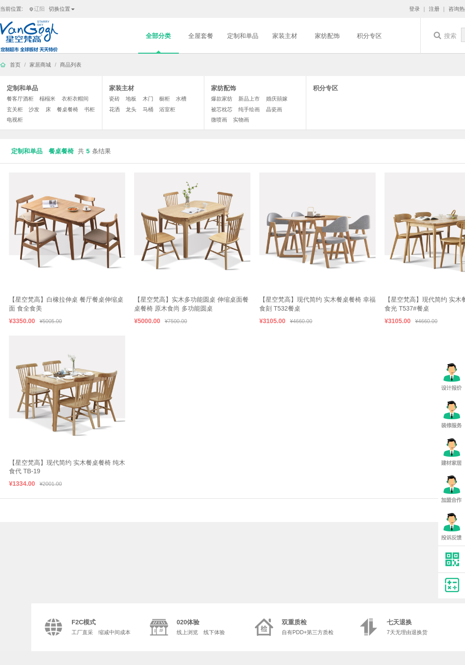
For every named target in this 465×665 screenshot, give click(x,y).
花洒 (114, 109)
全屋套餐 (200, 35)
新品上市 (249, 99)
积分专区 (369, 35)
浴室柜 (167, 109)
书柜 (89, 109)
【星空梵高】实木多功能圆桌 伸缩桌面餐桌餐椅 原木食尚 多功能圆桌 (191, 304)
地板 (131, 99)
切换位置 (62, 9)
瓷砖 (114, 99)
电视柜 (15, 120)
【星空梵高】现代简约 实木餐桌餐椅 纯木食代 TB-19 (67, 467)
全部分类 (158, 35)
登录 (414, 9)
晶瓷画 (274, 109)
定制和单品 (242, 35)
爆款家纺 (221, 99)
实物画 (241, 120)
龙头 (131, 109)
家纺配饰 (327, 35)
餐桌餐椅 (67, 109)
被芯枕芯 (221, 109)
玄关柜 (15, 109)
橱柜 (164, 99)
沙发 (34, 109)
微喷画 (219, 120)
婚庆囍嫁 (276, 99)
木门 (148, 99)
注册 (434, 9)
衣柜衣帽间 (75, 99)
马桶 (148, 109)
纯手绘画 (249, 109)
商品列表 (70, 65)
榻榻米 (47, 99)
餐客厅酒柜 (20, 99)
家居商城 (40, 65)
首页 (15, 65)
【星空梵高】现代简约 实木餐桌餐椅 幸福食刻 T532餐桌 (317, 304)
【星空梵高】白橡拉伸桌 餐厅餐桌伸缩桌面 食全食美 (66, 304)
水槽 (181, 99)
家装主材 (284, 35)
